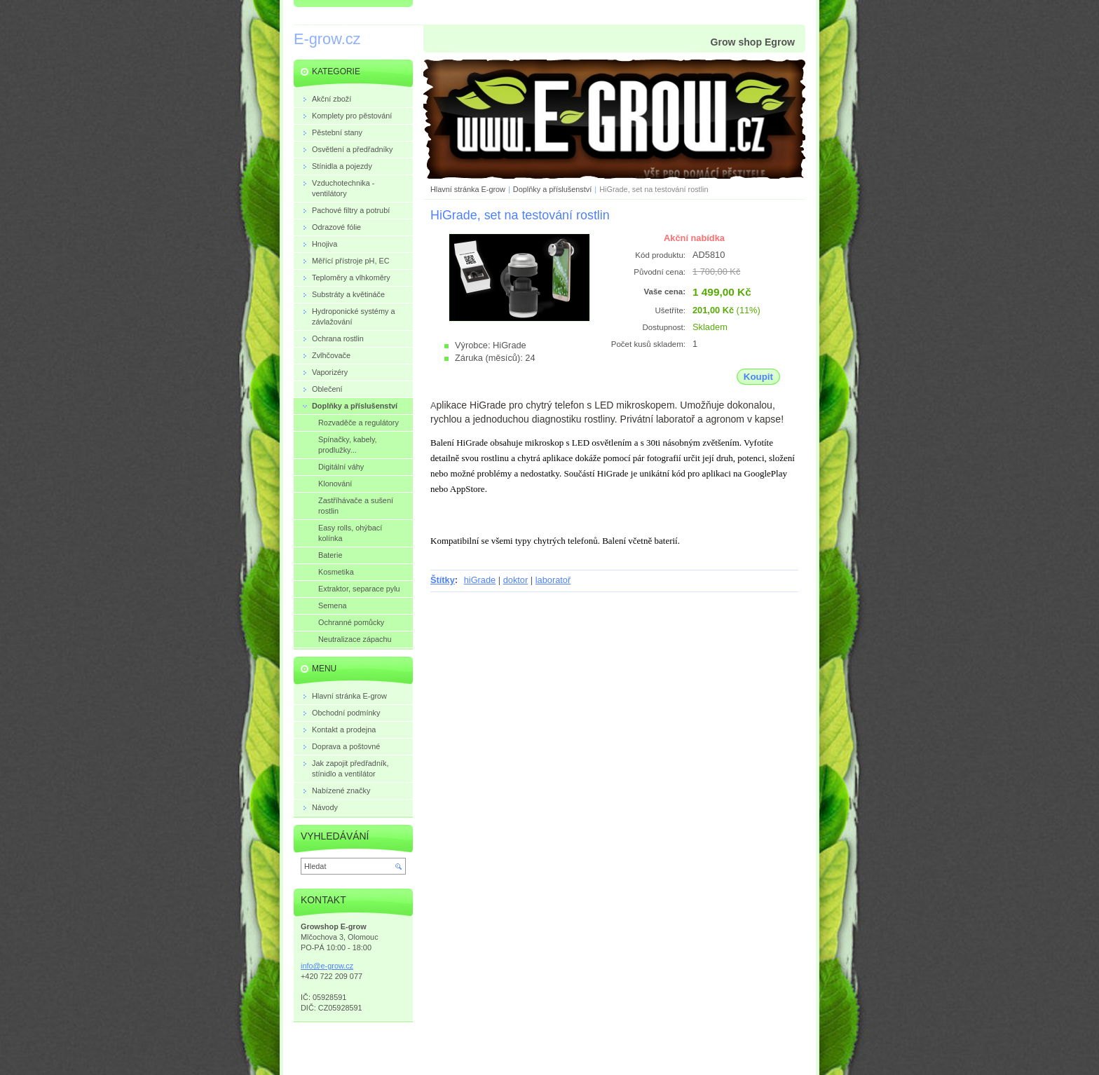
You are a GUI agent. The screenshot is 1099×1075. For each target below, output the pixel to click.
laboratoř (553, 580)
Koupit (758, 376)
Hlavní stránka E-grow (467, 189)
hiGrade (480, 580)
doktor (515, 580)
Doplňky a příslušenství (552, 189)
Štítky (442, 580)
